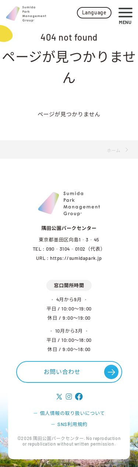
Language (94, 12)
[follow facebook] (79, 397)
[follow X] (59, 397)
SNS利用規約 (72, 424)
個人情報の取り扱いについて (72, 413)
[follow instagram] (69, 397)
